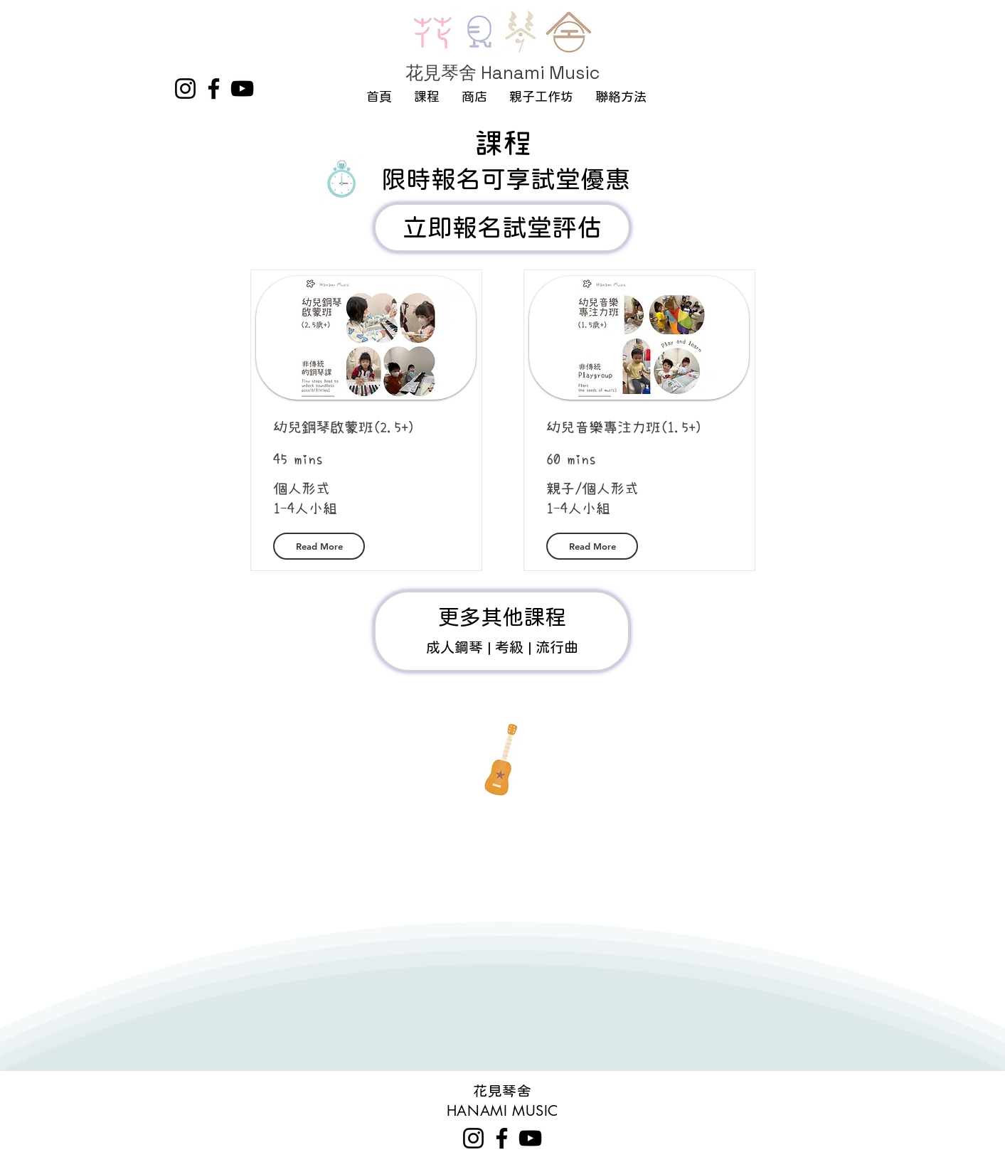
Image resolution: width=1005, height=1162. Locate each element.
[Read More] (319, 546)
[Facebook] (214, 88)
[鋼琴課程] (501, 631)
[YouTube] (242, 88)
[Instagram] (185, 88)
